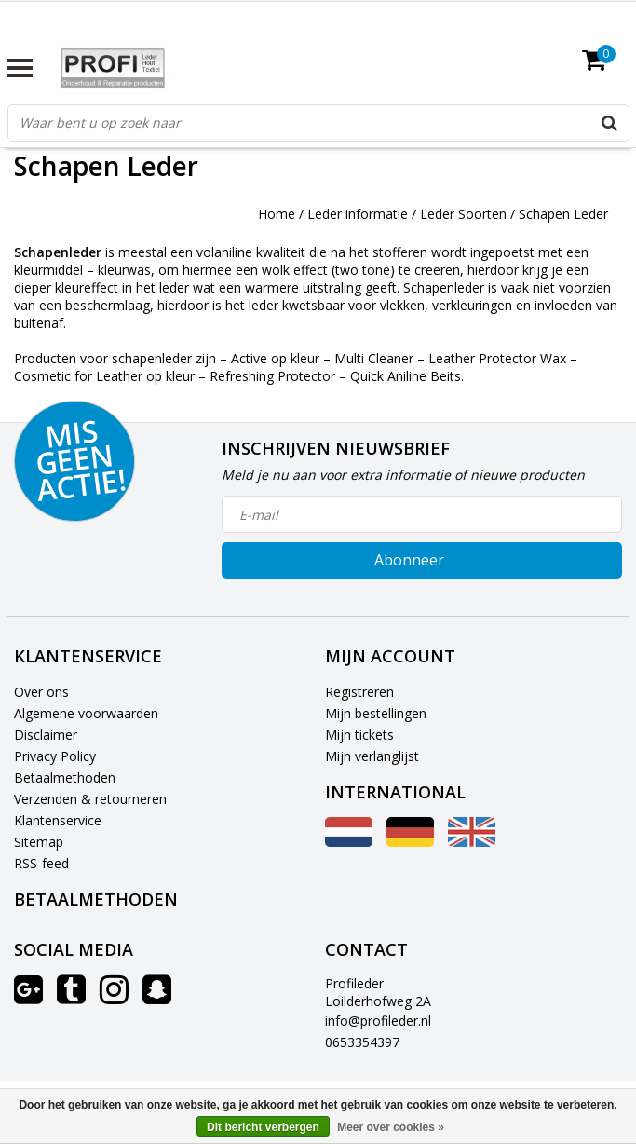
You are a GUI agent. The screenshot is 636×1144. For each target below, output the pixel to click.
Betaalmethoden (64, 777)
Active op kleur (275, 358)
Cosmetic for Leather (78, 376)
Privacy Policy (55, 756)
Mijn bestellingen (375, 713)
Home (276, 214)
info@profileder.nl (378, 1020)
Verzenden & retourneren (90, 799)
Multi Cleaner (373, 358)
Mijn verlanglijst (372, 756)
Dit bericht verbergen (263, 1127)
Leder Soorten (463, 214)
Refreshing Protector (272, 376)
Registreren (359, 692)
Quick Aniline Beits (405, 376)
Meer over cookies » (390, 1127)
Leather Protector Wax (497, 358)
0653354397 (362, 1042)
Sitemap (38, 842)
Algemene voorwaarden (86, 713)
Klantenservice (57, 820)
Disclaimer (45, 734)
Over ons (41, 692)
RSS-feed (41, 863)
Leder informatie (357, 214)
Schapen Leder (563, 214)
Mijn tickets (359, 734)
